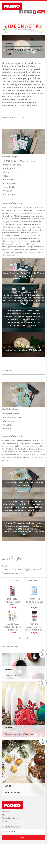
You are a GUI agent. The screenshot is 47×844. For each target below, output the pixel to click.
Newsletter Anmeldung (11, 827)
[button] (20, 638)
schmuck (7, 570)
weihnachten (20, 570)
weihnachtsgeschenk (12, 573)
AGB (4, 815)
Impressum (6, 812)
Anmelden (23, 838)
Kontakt (5, 821)
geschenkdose (34, 570)
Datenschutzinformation (11, 818)
